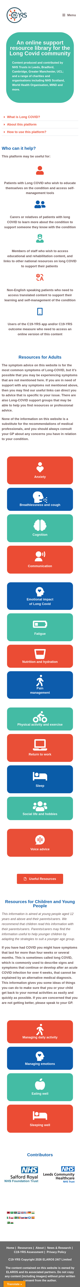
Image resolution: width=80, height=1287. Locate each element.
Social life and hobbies (40, 814)
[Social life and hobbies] (40, 806)
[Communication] (40, 556)
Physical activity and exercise (40, 724)
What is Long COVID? (23, 117)
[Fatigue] (40, 624)
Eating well (40, 1093)
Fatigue (40, 633)
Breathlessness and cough (40, 505)
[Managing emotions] (40, 1056)
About (40, 1247)
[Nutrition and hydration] (40, 654)
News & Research (59, 1247)
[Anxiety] (40, 467)
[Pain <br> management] (40, 680)
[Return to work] (40, 745)
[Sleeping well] (40, 1115)
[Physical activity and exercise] (40, 716)
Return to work (40, 754)
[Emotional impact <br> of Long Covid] (40, 591)
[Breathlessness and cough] (40, 497)
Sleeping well (40, 1125)
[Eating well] (40, 1084)
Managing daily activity (40, 1037)
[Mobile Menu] (69, 15)
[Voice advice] (40, 839)
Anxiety (40, 477)
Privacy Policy (56, 1252)
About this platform (22, 124)
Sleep (40, 786)
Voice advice (40, 849)
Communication (40, 566)
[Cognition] (40, 525)
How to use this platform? (26, 132)
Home (10, 1247)
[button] (40, 117)
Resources (25, 1247)
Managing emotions (40, 1064)
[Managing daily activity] (40, 1029)
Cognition (40, 534)
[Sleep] (40, 776)
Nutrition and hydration (40, 662)
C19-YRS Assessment (28, 1252)
